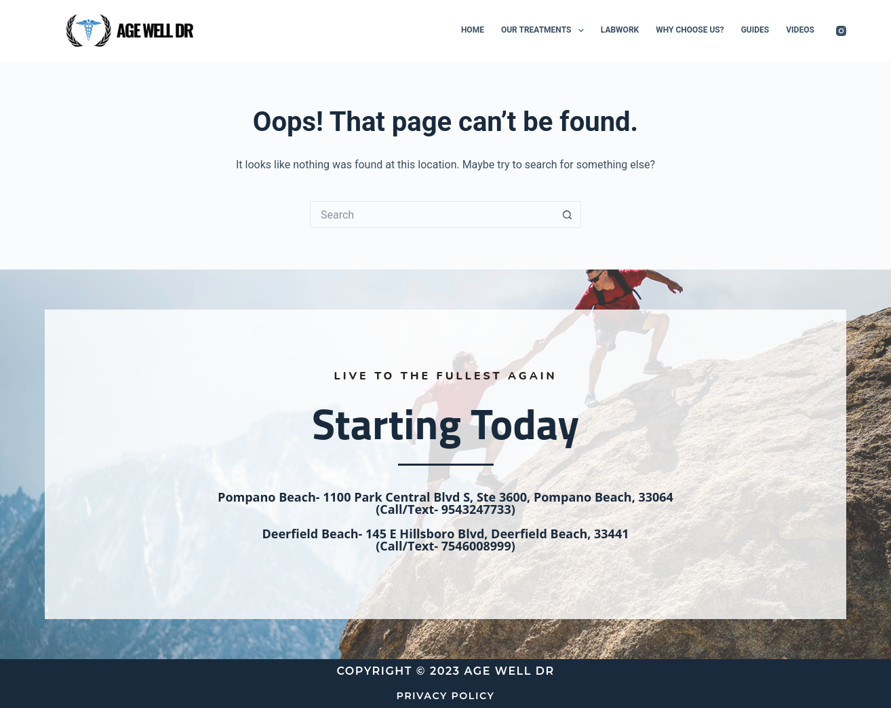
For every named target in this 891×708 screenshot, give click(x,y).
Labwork (620, 30)
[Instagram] (841, 31)
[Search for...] (432, 214)
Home (472, 30)
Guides (755, 30)
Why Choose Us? (690, 30)
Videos (800, 30)
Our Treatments (545, 30)
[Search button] (567, 214)
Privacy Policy (445, 695)
